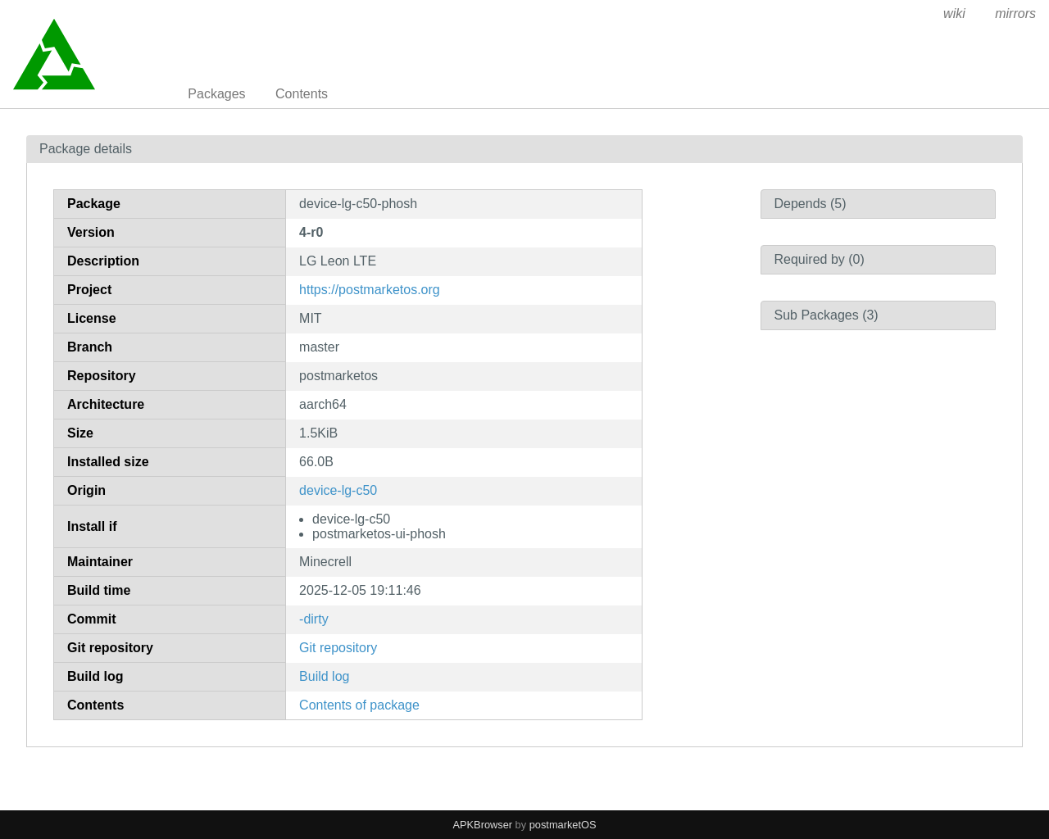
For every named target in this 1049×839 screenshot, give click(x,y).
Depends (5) (810, 204)
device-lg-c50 (338, 490)
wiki (954, 13)
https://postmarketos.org (369, 290)
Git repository (338, 648)
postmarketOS (563, 825)
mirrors (1015, 13)
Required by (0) (819, 259)
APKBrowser (483, 825)
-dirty (314, 619)
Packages (216, 94)
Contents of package (359, 705)
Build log (324, 676)
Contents (301, 94)
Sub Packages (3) (826, 315)
